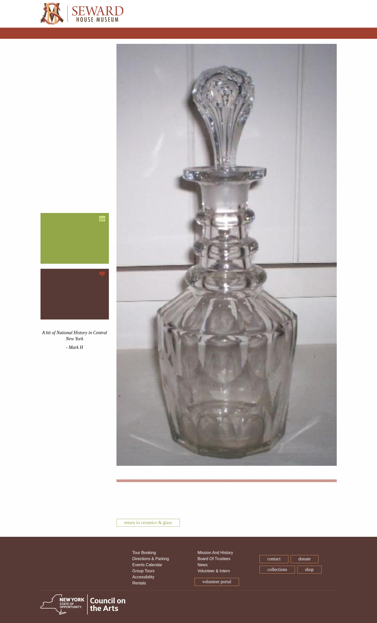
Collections (277, 569)
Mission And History (215, 552)
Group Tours (143, 571)
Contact (274, 558)
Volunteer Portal (216, 581)
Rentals (139, 583)
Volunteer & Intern (213, 571)
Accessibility (143, 577)
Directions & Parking (150, 559)
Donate (305, 558)
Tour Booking (144, 552)
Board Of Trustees (213, 559)
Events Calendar (147, 565)
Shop (309, 569)
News (202, 565)
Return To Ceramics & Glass (148, 522)
